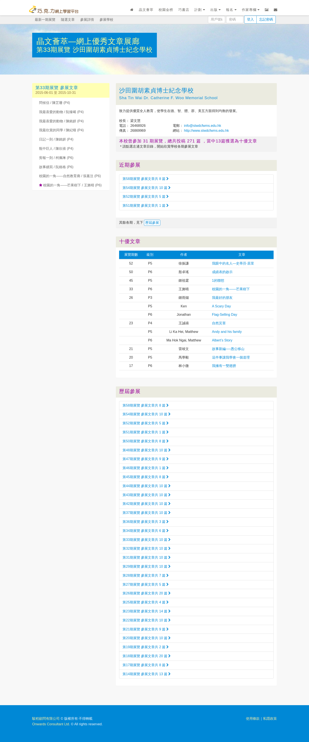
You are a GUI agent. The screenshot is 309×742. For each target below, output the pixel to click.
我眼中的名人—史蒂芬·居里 (233, 263)
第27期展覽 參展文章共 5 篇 (146, 584)
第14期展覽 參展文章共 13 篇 (147, 674)
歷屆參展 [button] (152, 222)
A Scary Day (221, 306)
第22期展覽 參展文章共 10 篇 (147, 620)
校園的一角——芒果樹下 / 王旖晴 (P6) (70, 185)
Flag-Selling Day (224, 314)
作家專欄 (251, 10)
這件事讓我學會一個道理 (231, 357)
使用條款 (253, 718)
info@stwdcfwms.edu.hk (202, 125)
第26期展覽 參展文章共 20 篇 (147, 593)
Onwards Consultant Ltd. (51, 724)
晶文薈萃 (146, 10)
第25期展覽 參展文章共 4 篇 (146, 602)
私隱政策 (270, 718)
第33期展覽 (54, 49)
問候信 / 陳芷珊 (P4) (54, 103)
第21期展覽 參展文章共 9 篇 (146, 629)
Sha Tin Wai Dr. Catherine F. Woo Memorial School (168, 98)
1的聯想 (218, 280)
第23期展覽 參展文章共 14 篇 (147, 611)
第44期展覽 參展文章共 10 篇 (147, 486)
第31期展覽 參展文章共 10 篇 (147, 557)
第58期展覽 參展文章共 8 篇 (146, 179)
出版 (215, 10)
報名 (231, 10)
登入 (250, 19)
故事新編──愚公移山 (228, 349)
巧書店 (183, 10)
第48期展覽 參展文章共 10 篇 (147, 450)
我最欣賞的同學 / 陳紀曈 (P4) (61, 130)
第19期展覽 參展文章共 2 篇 (146, 647)
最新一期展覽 (45, 19)
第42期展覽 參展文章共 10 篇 (147, 504)
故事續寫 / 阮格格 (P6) (56, 167)
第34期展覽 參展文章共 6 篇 (146, 531)
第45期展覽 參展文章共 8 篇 (146, 477)
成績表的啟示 (222, 272)
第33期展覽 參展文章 (56, 87)
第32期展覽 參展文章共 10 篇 (147, 548)
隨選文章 (68, 19)
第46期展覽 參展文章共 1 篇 (146, 468)
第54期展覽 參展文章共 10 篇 (147, 188)
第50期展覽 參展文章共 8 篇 (146, 441)
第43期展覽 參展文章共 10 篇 (147, 495)
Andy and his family (227, 332)
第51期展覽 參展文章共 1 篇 (146, 205)
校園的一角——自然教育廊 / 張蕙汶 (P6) (70, 176)
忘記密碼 (266, 19)
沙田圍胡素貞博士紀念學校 (113, 49)
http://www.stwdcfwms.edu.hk (206, 130)
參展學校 (106, 19)
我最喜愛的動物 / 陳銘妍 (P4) (61, 121)
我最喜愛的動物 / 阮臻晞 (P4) (61, 112)
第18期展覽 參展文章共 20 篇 (147, 656)
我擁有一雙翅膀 (224, 366)
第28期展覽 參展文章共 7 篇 (146, 575)
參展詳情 (87, 19)
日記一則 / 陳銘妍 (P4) (56, 139)
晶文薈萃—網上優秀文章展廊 (88, 41)
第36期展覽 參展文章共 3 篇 (146, 522)
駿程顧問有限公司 (46, 718)
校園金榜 (166, 10)
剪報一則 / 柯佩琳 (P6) (56, 158)
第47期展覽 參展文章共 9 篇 (146, 459)
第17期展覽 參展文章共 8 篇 (146, 665)
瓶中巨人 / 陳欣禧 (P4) (56, 148)
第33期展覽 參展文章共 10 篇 (147, 540)
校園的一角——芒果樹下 (231, 289)
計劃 (199, 10)
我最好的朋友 (222, 297)
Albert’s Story (222, 340)
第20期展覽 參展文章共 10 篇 (147, 638)
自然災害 (219, 323)
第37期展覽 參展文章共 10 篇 (147, 513)
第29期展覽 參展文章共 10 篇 (147, 566)
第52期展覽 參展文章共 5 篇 (146, 196)
